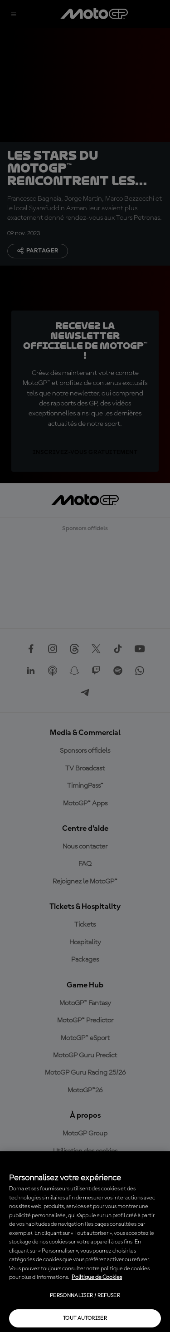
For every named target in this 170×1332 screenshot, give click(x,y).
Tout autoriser (85, 1318)
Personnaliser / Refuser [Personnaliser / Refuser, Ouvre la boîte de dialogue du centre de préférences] (85, 1295)
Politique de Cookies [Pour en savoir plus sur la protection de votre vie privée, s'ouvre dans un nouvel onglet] (97, 1277)
